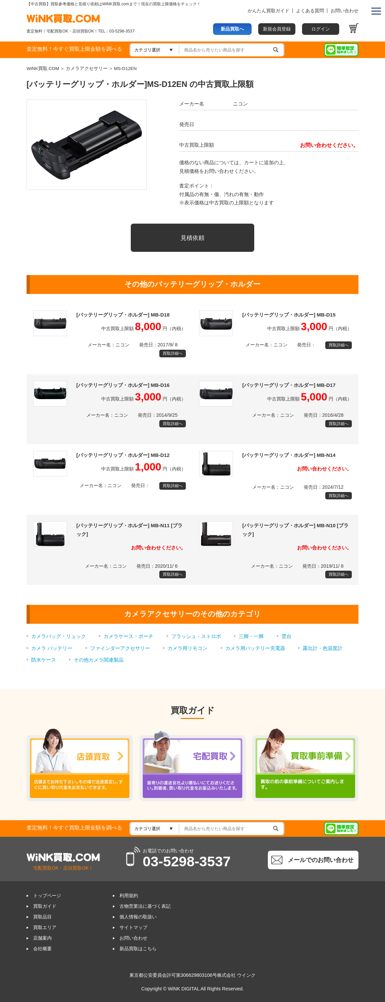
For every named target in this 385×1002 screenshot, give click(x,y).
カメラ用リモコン (187, 648)
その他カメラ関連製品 (98, 660)
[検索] (231, 49)
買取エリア (44, 927)
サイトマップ (133, 927)
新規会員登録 (277, 29)
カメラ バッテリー (51, 648)
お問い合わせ (344, 10)
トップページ (47, 895)
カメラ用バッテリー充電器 (255, 648)
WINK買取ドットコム (63, 18)
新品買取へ (232, 29)
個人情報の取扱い (138, 916)
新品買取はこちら (138, 948)
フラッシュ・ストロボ (196, 636)
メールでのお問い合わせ (320, 859)
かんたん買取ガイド (268, 10)
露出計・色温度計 (323, 648)
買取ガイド (44, 906)
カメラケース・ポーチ (128, 636)
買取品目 (42, 916)
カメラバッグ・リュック (58, 636)
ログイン (320, 29)
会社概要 (42, 948)
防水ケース (43, 660)
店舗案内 (42, 938)
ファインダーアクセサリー (120, 648)
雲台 (286, 636)
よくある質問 (310, 10)
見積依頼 (192, 237)
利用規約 (128, 895)
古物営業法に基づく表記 (145, 906)
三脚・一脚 (251, 636)
